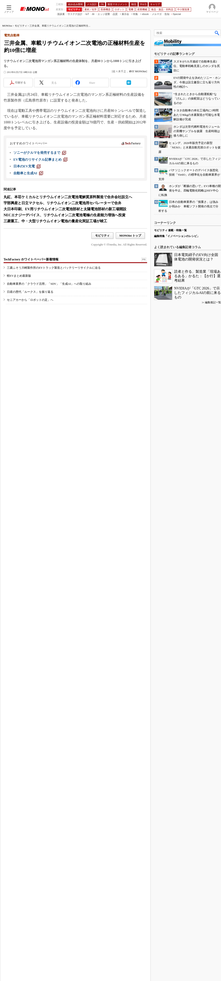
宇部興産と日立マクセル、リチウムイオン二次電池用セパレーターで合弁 (62, 203)
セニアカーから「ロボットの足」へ (30, 299)
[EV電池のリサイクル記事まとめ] (40, 159)
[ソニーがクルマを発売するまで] (39, 152)
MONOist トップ (130, 235)
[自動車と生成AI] (28, 173)
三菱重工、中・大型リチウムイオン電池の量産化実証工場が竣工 (55, 221)
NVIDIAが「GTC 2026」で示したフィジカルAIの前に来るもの (197, 292)
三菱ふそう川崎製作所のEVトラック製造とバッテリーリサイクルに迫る (54, 267)
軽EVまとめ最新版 (19, 275)
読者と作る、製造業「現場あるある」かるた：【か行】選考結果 (197, 276)
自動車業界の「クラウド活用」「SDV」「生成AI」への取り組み (49, 283)
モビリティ (21, 25)
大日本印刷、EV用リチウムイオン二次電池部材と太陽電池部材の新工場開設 (65, 209)
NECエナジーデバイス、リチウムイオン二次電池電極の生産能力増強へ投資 (64, 215)
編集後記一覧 (213, 302)
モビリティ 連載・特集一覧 (170, 230)
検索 (217, 33)
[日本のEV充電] (27, 166)
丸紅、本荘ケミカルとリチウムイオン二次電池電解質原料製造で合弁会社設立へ (68, 197)
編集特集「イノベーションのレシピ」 (177, 236)
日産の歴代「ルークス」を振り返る (30, 291)
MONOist (7, 25)
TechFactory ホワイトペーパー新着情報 (31, 259)
